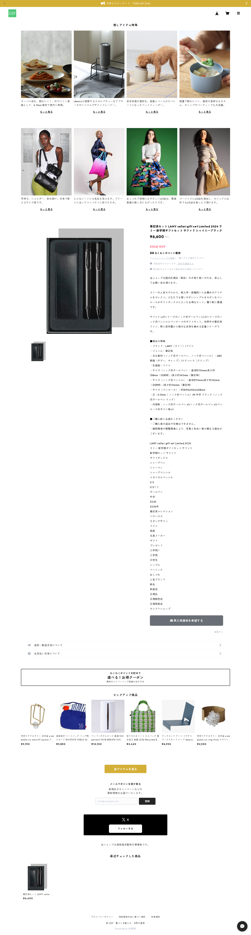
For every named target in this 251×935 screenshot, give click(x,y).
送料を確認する (186, 263)
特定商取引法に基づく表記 (132, 917)
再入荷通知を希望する (186, 620)
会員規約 (155, 917)
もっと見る (46, 111)
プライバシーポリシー (102, 917)
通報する (218, 632)
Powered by (125, 928)
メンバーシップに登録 (163, 258)
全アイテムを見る (125, 769)
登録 (147, 801)
